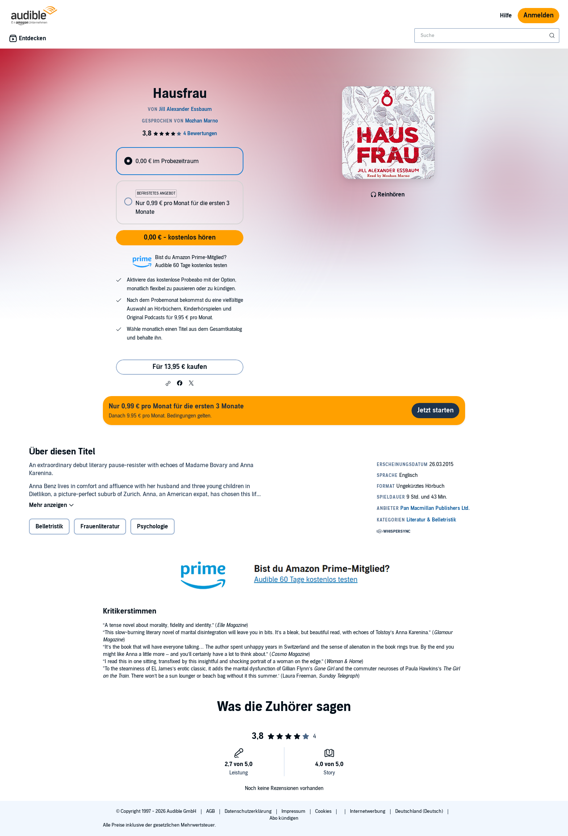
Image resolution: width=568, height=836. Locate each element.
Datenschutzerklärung (249, 811)
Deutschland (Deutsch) (419, 811)
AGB (211, 811)
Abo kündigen (284, 818)
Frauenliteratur (100, 526)
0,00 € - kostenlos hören (180, 237)
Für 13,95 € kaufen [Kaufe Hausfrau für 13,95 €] (180, 367)
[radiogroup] (179, 185)
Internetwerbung (368, 811)
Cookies (324, 811)
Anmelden (538, 15)
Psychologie (152, 526)
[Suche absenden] (552, 35)
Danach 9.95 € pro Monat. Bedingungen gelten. (176, 410)
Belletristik (49, 526)
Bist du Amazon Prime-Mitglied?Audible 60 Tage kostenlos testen (191, 261)
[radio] (179, 161)
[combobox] (486, 35)
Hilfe (506, 15)
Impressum (293, 811)
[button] (168, 383)
